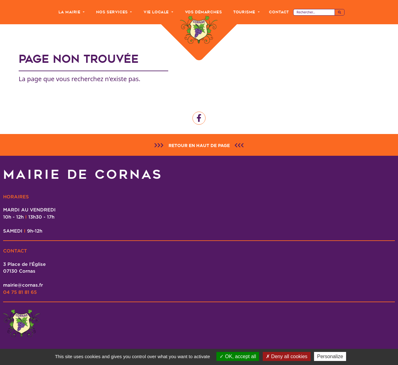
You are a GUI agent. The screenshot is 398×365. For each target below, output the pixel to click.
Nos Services (112, 12)
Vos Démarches (203, 12)
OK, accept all (238, 356)
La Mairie (70, 12)
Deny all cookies (287, 356)
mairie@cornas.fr (23, 284)
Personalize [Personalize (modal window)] (330, 356)
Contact (279, 12)
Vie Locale (157, 12)
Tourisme (245, 12)
